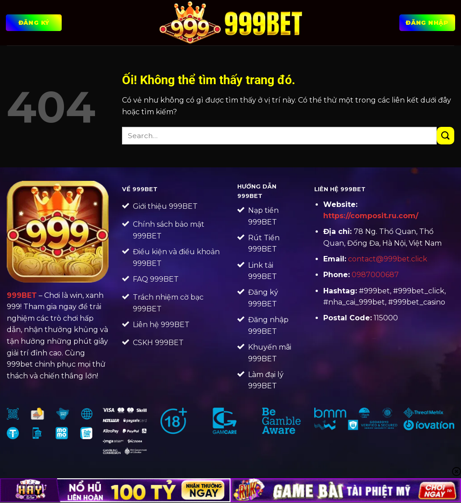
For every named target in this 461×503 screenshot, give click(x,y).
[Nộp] (445, 135)
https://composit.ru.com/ (370, 215)
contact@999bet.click (387, 259)
